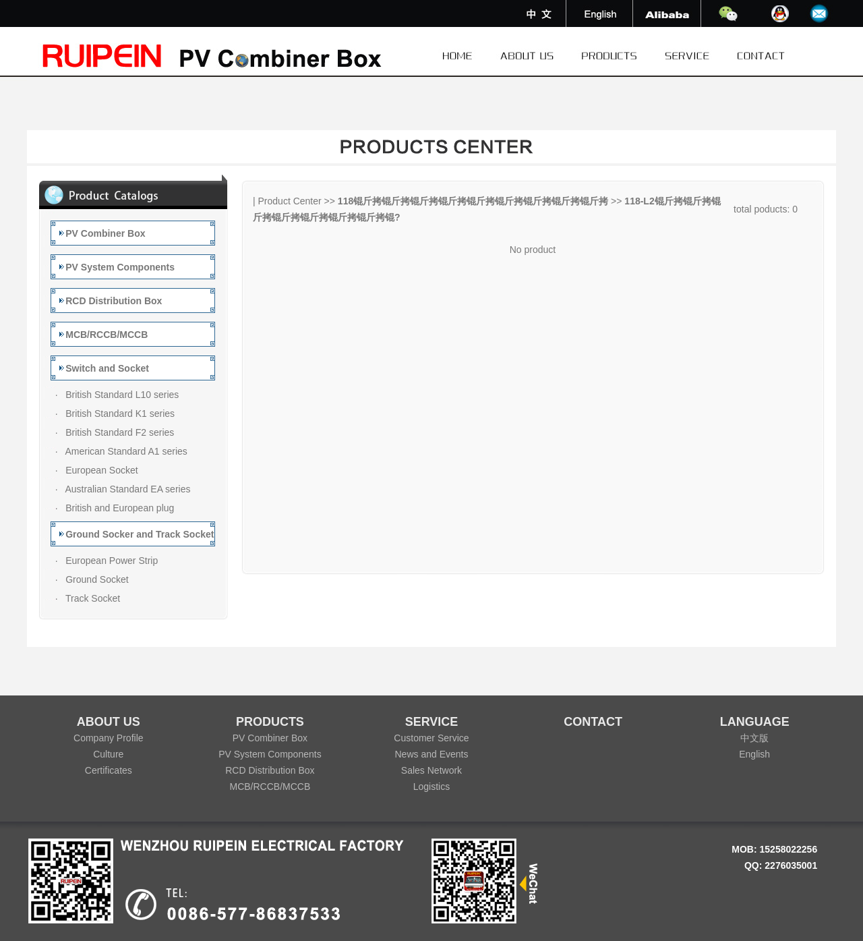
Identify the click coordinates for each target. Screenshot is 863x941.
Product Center (290, 201)
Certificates (108, 770)
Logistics (431, 786)
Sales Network (431, 770)
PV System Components (270, 754)
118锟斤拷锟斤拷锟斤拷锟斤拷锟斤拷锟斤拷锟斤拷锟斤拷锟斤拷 (473, 201)
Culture (108, 754)
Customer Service (431, 738)
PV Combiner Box (270, 738)
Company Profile (108, 738)
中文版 (754, 738)
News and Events (432, 754)
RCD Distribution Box (269, 770)
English (754, 754)
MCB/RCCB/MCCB (270, 786)
